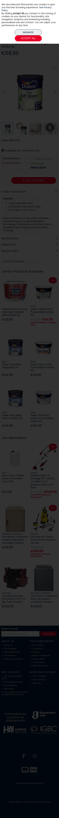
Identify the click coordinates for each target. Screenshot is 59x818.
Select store (38, 167)
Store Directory (38, 679)
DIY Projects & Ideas (12, 682)
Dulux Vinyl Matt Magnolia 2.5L (12, 366)
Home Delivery (11, 158)
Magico (19, 801)
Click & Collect (43, 159)
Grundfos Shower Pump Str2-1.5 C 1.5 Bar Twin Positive (13, 599)
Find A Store (37, 645)
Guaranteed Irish (11, 652)
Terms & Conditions (12, 659)
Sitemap (35, 683)
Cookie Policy (37, 662)
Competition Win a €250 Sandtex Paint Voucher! (14, 693)
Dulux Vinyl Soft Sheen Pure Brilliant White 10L (42, 418)
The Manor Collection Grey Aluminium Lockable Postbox (44, 599)
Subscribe (48, 633)
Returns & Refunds (40, 655)
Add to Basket (33, 180)
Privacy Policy (37, 659)
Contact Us (36, 648)
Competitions (9, 685)
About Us (7, 645)
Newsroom (8, 688)
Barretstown (9, 655)
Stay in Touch (9, 629)
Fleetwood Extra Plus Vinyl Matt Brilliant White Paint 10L (15, 312)
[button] (55, 67)
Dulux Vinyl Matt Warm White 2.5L (12, 416)
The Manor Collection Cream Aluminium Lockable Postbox (15, 540)
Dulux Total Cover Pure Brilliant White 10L (42, 367)
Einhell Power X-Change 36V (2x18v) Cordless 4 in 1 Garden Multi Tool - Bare (43, 481)
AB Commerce (44, 801)
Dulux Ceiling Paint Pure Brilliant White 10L (42, 312)
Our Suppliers (9, 648)
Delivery (35, 652)
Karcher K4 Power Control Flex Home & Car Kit (43, 540)
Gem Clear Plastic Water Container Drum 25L (13, 478)
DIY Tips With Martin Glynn (12, 677)
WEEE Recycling (38, 665)
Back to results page (14, 261)
